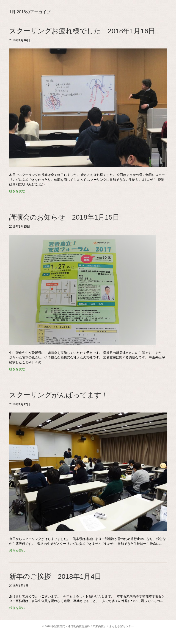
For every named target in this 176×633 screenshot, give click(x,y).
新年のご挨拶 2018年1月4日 (55, 576)
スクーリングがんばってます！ (58, 395)
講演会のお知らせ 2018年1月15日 (64, 217)
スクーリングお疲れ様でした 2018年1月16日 (82, 31)
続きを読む (17, 191)
